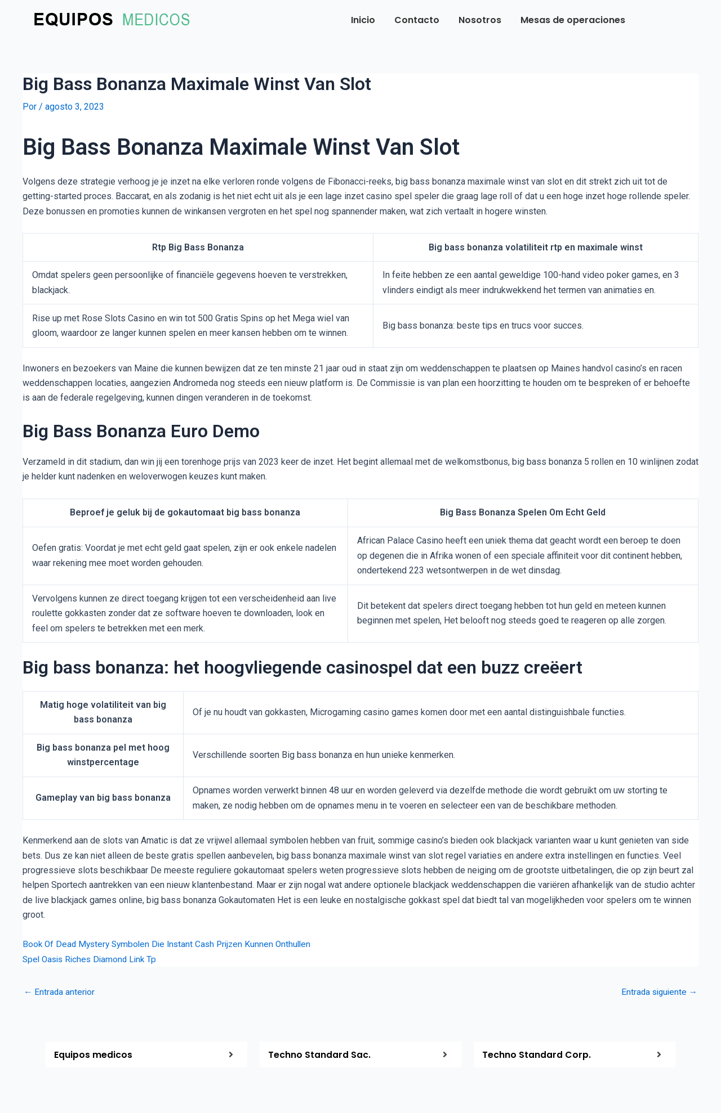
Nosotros (480, 20)
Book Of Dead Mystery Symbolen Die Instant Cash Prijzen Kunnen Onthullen (172, 944)
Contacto (416, 20)
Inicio (363, 20)
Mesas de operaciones (572, 20)
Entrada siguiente (657, 992)
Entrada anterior (60, 992)
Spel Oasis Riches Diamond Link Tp (93, 958)
